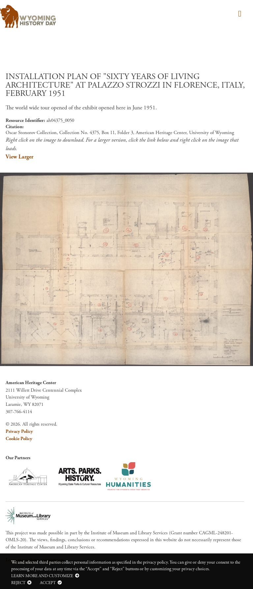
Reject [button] (18, 582)
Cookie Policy (19, 439)
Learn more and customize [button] (42, 575)
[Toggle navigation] (239, 14)
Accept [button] (48, 582)
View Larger (19, 156)
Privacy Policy (19, 432)
